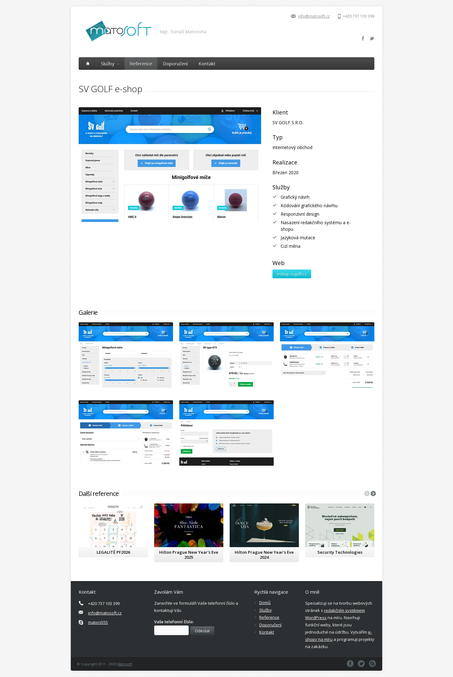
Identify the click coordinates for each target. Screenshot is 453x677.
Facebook (363, 38)
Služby (110, 63)
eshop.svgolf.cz (292, 274)
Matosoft (124, 664)
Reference (141, 63)
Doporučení (175, 63)
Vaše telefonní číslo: (173, 621)
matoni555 (98, 622)
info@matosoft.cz (314, 16)
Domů (265, 602)
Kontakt (207, 63)
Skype (372, 663)
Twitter (371, 38)
